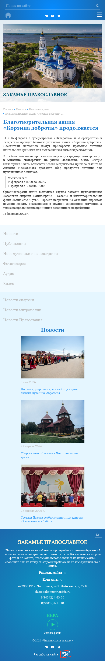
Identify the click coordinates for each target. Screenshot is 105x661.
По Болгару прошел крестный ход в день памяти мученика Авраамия (49, 391)
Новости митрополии (22, 310)
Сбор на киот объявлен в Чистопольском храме (49, 455)
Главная (8, 109)
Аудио (8, 273)
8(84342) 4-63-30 (52, 597)
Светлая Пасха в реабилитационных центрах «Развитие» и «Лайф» (52, 519)
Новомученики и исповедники (30, 253)
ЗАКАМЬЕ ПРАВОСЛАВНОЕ (35, 94)
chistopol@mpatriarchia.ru (52, 591)
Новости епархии (39, 109)
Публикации (14, 243)
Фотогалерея (14, 263)
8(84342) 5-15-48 (52, 603)
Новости (21, 109)
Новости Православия (22, 320)
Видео (8, 283)
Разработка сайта (46, 654)
